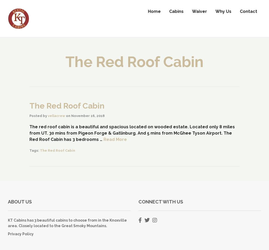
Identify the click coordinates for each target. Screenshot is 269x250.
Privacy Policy (21, 234)
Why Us (223, 11)
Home (154, 11)
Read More (115, 139)
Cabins (176, 11)
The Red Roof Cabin (67, 105)
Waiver (199, 11)
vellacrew (56, 116)
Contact (248, 11)
